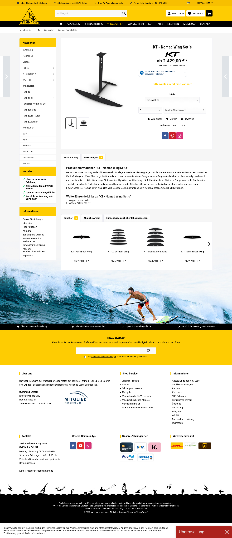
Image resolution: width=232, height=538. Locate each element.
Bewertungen (93, 157)
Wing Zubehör (31, 121)
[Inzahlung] (73, 24)
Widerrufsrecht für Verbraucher (32, 243)
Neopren (27, 145)
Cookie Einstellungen (33, 222)
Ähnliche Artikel (92, 218)
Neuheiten (28, 56)
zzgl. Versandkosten (177, 65)
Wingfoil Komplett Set (35, 103)
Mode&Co (28, 151)
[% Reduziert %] (93, 24)
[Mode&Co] (189, 24)
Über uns (27, 226)
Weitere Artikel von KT (78, 203)
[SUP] (150, 24)
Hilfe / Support (30, 230)
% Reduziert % (29, 74)
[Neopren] (173, 24)
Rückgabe (127, 392)
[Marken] (205, 24)
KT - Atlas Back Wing (81, 251)
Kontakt (27, 234)
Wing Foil (28, 97)
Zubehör (71, 218)
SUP (25, 133)
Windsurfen (28, 127)
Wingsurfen (28, 86)
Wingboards (30, 109)
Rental (26, 68)
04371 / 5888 (28, 447)
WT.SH (175, 415)
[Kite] (160, 24)
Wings (27, 92)
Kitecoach (177, 392)
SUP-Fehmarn (179, 396)
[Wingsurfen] (115, 24)
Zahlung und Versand (33, 238)
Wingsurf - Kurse (32, 115)
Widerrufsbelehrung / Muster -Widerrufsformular (136, 402)
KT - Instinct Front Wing (155, 251)
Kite (25, 139)
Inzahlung (28, 50)
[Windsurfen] (136, 24)
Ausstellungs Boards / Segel (186, 380)
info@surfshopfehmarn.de (39, 470)
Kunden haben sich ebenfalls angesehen (127, 218)
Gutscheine (28, 157)
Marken (26, 163)
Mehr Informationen (35, 533)
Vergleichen (155, 119)
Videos (26, 62)
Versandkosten (111, 503)
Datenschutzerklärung (34, 248)
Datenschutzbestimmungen (103, 356)
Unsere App (178, 407)
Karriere (176, 388)
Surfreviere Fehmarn (182, 400)
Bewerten (187, 119)
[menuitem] (204, 3)
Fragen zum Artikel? (77, 200)
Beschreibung (71, 157)
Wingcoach (177, 411)
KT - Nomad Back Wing (192, 251)
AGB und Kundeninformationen (34, 253)
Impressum (28, 258)
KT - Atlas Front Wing (118, 251)
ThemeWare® (142, 512)
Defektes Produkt (130, 380)
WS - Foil (27, 80)
